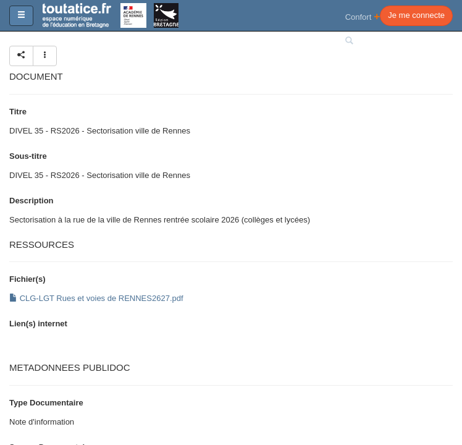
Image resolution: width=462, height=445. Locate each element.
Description (31, 200)
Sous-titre (28, 156)
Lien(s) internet (38, 323)
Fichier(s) (27, 279)
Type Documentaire (46, 402)
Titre (18, 111)
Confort (362, 16)
